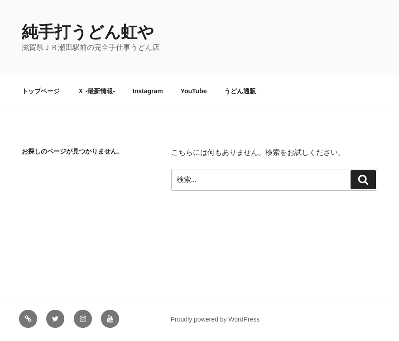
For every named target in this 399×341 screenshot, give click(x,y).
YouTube (194, 91)
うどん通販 (240, 91)
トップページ (41, 91)
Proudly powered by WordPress (215, 319)
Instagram (148, 91)
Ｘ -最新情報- (96, 91)
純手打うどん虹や (88, 32)
